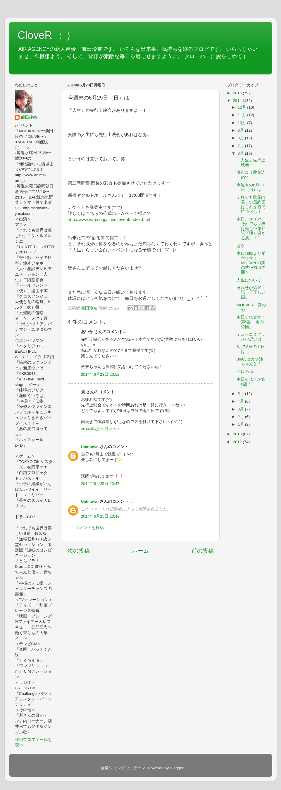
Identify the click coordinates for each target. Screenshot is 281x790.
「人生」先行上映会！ (251, 162)
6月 (241, 153)
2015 (238, 93)
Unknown (90, 447)
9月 (241, 130)
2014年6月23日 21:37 (100, 429)
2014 (238, 100)
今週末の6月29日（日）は (250, 187)
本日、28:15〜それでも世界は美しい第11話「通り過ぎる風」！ (251, 228)
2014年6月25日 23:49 (100, 516)
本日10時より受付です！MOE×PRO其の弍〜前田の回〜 (251, 263)
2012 (238, 442)
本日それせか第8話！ (251, 381)
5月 (241, 393)
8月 (241, 138)
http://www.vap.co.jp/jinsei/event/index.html (109, 219)
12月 (242, 107)
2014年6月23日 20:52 (100, 374)
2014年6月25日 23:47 (100, 483)
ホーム (140, 551)
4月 (241, 401)
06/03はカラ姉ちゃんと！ (250, 361)
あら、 (243, 245)
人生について (249, 280)
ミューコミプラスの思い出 (251, 336)
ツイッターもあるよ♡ (43, 63)
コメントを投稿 (89, 527)
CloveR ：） (47, 35)
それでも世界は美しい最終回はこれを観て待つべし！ (251, 204)
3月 (241, 409)
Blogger (176, 768)
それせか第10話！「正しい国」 (251, 292)
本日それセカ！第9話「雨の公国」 (251, 322)
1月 (241, 424)
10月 (242, 123)
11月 (242, 115)
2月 (241, 417)
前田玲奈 (90, 308)
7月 (241, 146)
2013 (238, 434)
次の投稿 (79, 551)
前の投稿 (203, 551)
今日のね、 (247, 371)
